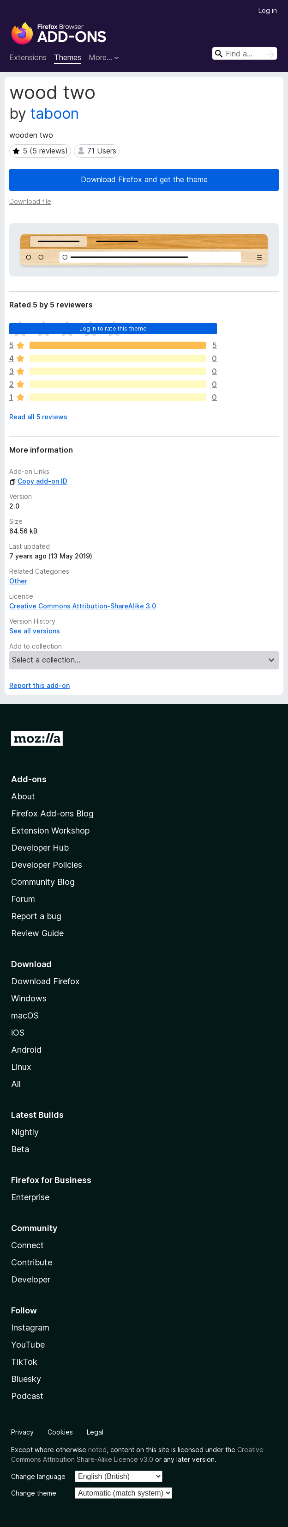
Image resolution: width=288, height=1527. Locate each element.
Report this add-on (39, 685)
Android (26, 1050)
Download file (30, 201)
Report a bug (36, 916)
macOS (25, 1015)
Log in (267, 10)
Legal (95, 1432)
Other (18, 581)
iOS (17, 1032)
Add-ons (29, 779)
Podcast (27, 1396)
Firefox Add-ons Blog (52, 813)
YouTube (28, 1344)
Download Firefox (45, 981)
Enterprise (30, 1197)
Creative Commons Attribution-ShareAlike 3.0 (82, 606)
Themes (67, 57)
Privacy (22, 1432)
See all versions (34, 631)
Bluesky (26, 1379)
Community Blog (43, 882)
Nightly (25, 1132)
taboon (54, 113)
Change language (38, 1476)
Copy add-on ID (38, 481)
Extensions (28, 57)
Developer (30, 1279)
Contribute (31, 1262)
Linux (21, 1067)
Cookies (60, 1432)
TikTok (24, 1362)
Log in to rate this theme (113, 328)
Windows (29, 998)
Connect (27, 1245)
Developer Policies (46, 865)
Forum (23, 899)
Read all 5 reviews (38, 417)
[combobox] (244, 53)
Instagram (30, 1327)
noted (97, 1449)
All (16, 1084)
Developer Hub (40, 847)
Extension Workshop (50, 830)
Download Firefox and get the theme (144, 179)
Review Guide (37, 933)
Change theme (33, 1493)
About (23, 796)
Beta (20, 1149)
